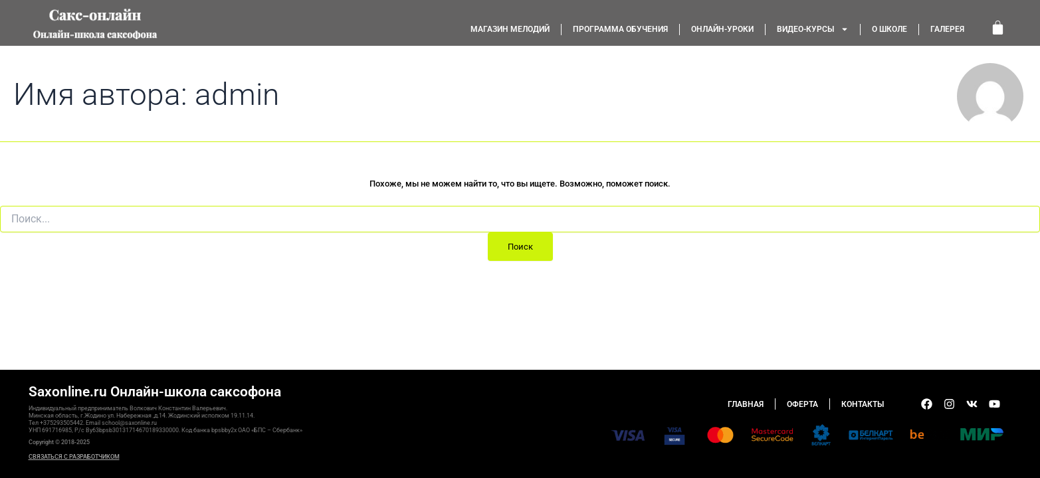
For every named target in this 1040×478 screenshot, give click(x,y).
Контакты (862, 404)
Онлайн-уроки (722, 29)
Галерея (947, 29)
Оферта (802, 404)
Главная (746, 404)
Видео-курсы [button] (813, 29)
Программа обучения (620, 29)
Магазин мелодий (510, 29)
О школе (889, 29)
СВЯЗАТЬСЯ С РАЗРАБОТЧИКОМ (74, 456)
